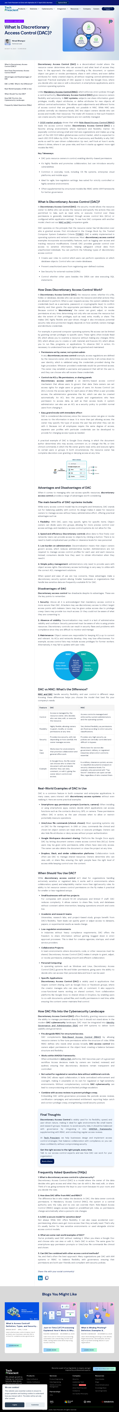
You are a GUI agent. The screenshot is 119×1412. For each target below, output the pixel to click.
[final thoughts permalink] (39, 1113)
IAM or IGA (66, 1059)
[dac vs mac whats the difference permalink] (37, 688)
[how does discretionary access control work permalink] (37, 288)
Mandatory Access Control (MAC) (61, 92)
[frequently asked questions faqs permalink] (37, 1171)
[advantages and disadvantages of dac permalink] (37, 486)
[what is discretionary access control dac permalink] (37, 201)
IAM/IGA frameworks (100, 1129)
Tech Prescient (52, 1137)
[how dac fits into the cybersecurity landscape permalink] (37, 1010)
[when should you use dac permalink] (37, 872)
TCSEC (79, 234)
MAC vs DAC (65, 222)
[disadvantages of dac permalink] (37, 588)
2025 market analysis (51, 122)
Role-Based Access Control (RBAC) (96, 122)
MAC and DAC (45, 694)
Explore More (62, 3)
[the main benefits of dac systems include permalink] (37, 501)
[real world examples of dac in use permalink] (37, 787)
